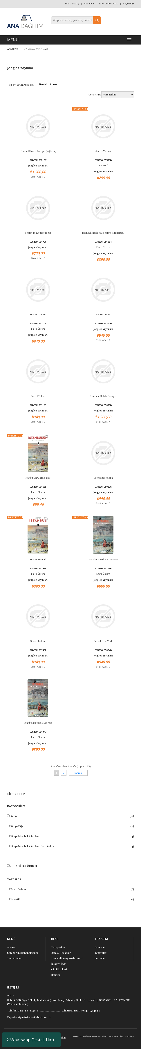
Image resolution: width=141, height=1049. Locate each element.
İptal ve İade (58, 963)
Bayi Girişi (128, 3)
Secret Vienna (103, 151)
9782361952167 (38, 160)
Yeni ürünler (14, 958)
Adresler (100, 958)
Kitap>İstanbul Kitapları (24, 836)
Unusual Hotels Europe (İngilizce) (38, 151)
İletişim (55, 975)
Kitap (13, 816)
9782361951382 (38, 650)
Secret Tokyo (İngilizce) (38, 232)
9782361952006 (103, 323)
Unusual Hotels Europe (103, 396)
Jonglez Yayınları (38, 165)
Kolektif (15, 899)
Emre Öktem (18, 889)
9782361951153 (38, 405)
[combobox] (76, 20)
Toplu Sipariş (72, 3)
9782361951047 (38, 731)
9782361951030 (103, 568)
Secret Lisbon (38, 641)
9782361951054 (103, 241)
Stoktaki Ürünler (26, 865)
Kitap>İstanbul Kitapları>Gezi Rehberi (33, 846)
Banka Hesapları (61, 952)
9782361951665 (38, 486)
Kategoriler (58, 947)
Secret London (38, 314)
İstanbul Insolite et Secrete (103, 559)
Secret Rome (103, 314)
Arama (11, 947)
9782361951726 (38, 241)
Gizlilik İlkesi (59, 969)
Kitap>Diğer (17, 826)
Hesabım (89, 3)
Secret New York (103, 641)
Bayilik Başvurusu (108, 3)
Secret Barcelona (103, 477)
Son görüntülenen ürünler (22, 952)
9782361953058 (103, 160)
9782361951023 (38, 568)
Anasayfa (12, 48)
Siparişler (100, 952)
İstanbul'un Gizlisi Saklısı (38, 477)
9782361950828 (103, 486)
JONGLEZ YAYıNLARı (35, 48)
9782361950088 (103, 405)
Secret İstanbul (38, 559)
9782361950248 (103, 650)
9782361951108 (38, 323)
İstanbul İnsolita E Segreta (38, 722)
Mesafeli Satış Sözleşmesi (66, 958)
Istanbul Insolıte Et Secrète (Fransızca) (103, 232)
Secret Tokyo (38, 396)
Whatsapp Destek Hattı (31, 1040)
